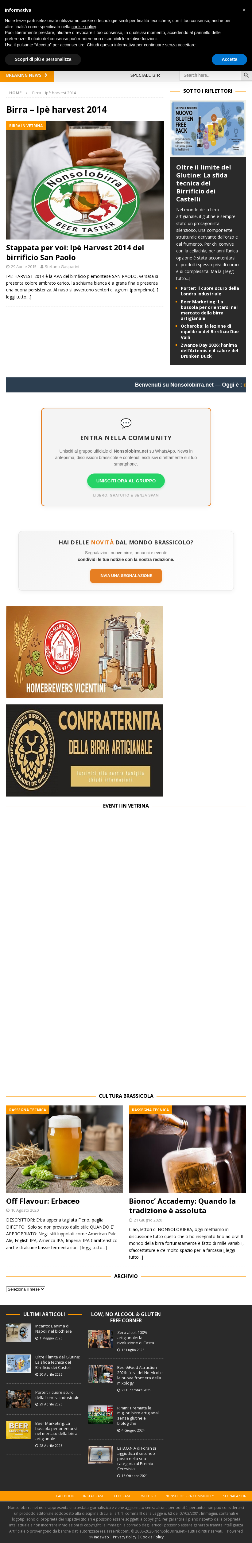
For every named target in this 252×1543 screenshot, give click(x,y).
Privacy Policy (124, 1537)
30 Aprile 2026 (51, 1374)
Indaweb (101, 1537)
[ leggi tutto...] (93, 1247)
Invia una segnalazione (125, 575)
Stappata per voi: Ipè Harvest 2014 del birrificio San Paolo (75, 252)
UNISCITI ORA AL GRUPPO (126, 480)
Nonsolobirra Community (189, 1496)
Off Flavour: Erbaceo (43, 1201)
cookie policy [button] (84, 26)
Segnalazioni (235, 1496)
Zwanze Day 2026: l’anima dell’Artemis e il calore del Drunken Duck (209, 350)
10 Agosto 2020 (25, 1210)
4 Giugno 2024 (133, 1430)
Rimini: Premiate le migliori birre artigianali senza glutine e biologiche (138, 1415)
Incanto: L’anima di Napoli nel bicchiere (53, 1328)
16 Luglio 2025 (133, 1349)
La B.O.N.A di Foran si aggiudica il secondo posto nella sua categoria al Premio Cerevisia (136, 1458)
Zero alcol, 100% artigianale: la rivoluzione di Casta (135, 1338)
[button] (244, 10)
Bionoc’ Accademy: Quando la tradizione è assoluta (182, 1205)
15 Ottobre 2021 (135, 1475)
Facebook (65, 1496)
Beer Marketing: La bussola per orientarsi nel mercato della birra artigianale (209, 310)
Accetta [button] (229, 59)
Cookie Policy (152, 1537)
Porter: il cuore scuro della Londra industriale (210, 291)
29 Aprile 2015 (24, 266)
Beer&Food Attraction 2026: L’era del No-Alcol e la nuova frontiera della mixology (140, 1375)
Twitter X (147, 1496)
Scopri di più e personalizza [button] (43, 59)
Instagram (93, 1496)
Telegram (121, 1496)
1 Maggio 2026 (51, 1338)
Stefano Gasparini (62, 266)
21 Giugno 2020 (148, 1220)
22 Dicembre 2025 (136, 1390)
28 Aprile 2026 (51, 1445)
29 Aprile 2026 (51, 1404)
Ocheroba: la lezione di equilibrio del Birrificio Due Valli (210, 331)
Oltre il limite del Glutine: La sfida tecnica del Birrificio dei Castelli (203, 183)
